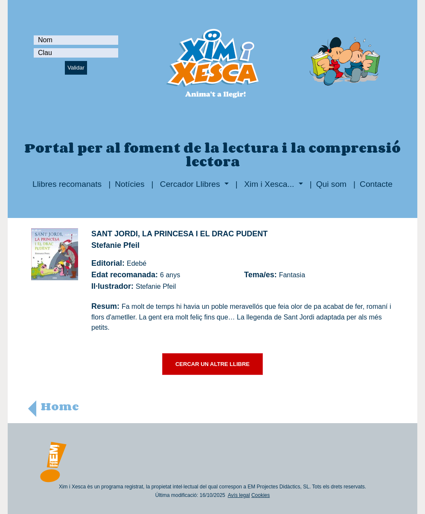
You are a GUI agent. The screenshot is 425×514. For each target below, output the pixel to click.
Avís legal (239, 495)
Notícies (129, 184)
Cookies (260, 495)
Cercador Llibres (190, 184)
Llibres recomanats (67, 184)
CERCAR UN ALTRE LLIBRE (212, 364)
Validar (75, 67)
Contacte (376, 184)
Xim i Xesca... (269, 184)
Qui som (331, 184)
